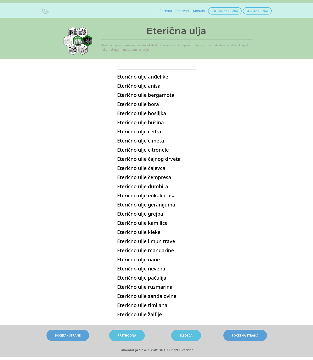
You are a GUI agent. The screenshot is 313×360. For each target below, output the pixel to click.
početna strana (245, 335)
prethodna (127, 335)
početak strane (68, 335)
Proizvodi (182, 11)
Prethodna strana (225, 11)
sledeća (186, 335)
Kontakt (199, 11)
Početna (166, 11)
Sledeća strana (257, 11)
